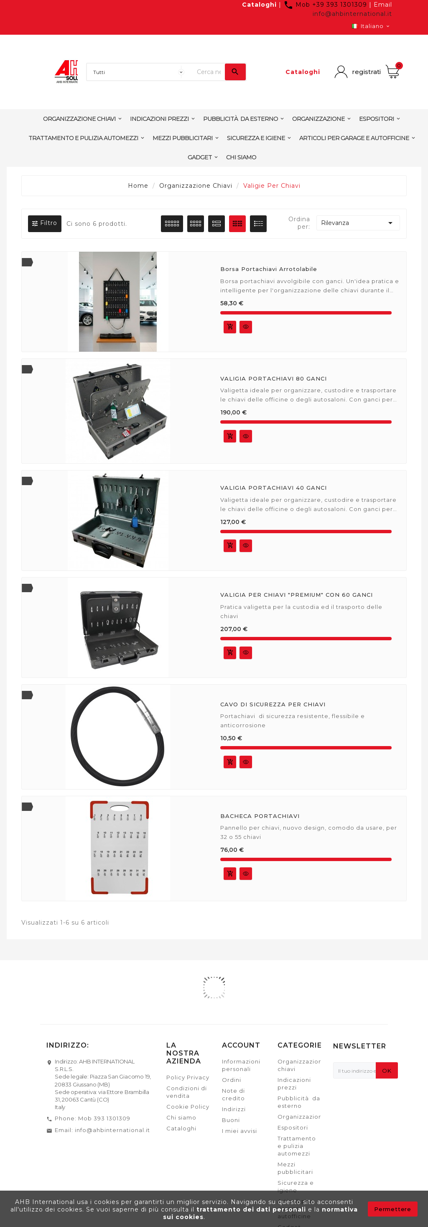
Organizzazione (302, 1116)
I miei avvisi (239, 1130)
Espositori (293, 1127)
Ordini (231, 1079)
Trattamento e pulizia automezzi (297, 1146)
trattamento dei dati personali (252, 1209)
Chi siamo (181, 1117)
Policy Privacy (187, 1077)
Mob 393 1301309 (104, 1118)
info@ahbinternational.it (352, 14)
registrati (365, 72)
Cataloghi (259, 4)
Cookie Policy (187, 1106)
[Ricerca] (209, 72)
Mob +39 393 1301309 (326, 4)
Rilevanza (358, 223)
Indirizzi (234, 1109)
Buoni (231, 1120)
